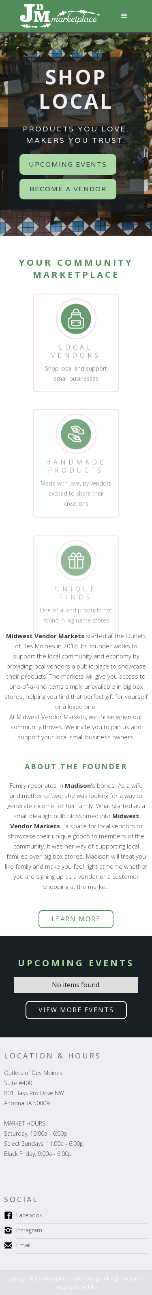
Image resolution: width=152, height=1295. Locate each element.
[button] (124, 16)
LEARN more (76, 918)
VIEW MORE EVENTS (76, 1009)
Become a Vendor (68, 189)
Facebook (29, 1215)
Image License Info (75, 1286)
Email (23, 1245)
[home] (58, 16)
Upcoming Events (68, 164)
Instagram (29, 1230)
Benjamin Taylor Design (74, 1278)
